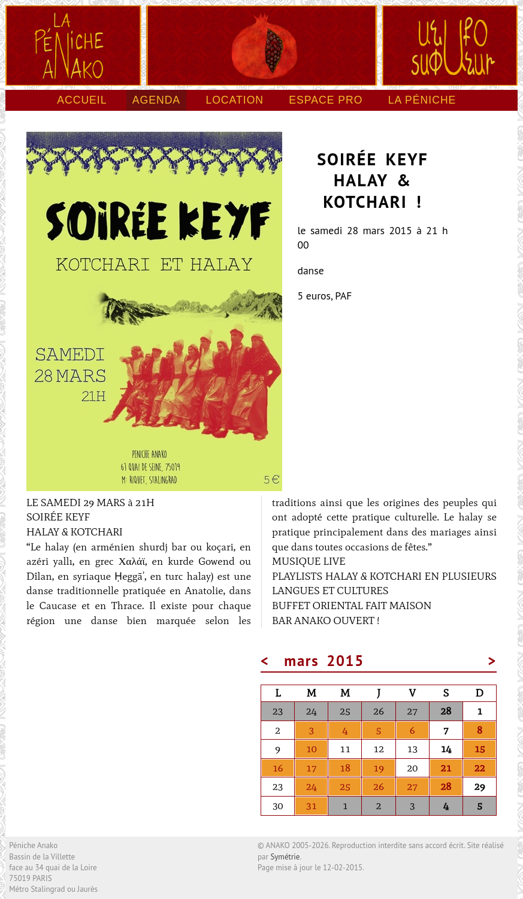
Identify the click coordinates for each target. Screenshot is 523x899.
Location (234, 100)
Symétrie (285, 857)
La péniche (422, 100)
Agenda (156, 100)
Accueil (82, 100)
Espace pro (325, 100)
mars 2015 (324, 660)
